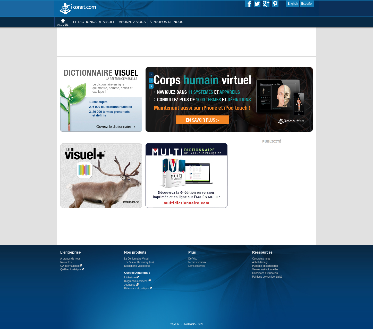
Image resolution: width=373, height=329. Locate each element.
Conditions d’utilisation (265, 273)
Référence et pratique (136, 288)
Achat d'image (260, 262)
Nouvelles (66, 262)
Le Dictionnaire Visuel (136, 258)
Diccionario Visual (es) (137, 265)
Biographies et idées (136, 281)
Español (306, 3)
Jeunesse (129, 284)
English (292, 3)
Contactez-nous (261, 258)
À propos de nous (70, 258)
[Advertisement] (186, 41)
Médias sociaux (197, 262)
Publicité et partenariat (265, 265)
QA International (69, 265)
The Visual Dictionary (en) (139, 262)
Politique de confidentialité (267, 276)
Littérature (130, 277)
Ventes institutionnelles (265, 269)
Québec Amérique (70, 269)
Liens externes (196, 265)
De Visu (192, 258)
